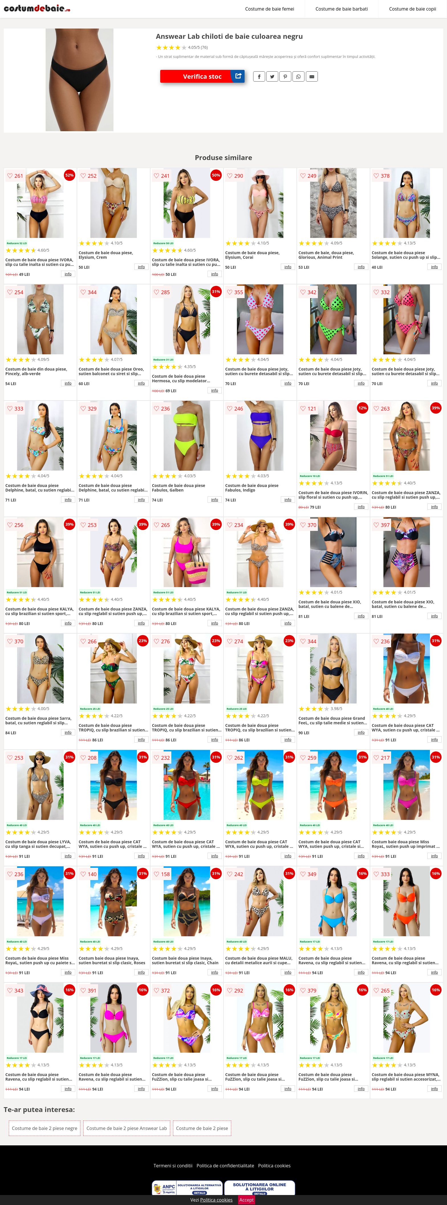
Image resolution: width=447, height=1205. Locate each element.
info (68, 273)
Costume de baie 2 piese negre (44, 1128)
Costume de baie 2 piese (202, 1128)
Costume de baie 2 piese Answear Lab (126, 1128)
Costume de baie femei (269, 9)
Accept (246, 1200)
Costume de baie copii (412, 9)
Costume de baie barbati (342, 9)
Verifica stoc (214, 76)
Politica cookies (274, 1165)
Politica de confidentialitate (225, 1165)
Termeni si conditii (173, 1165)
